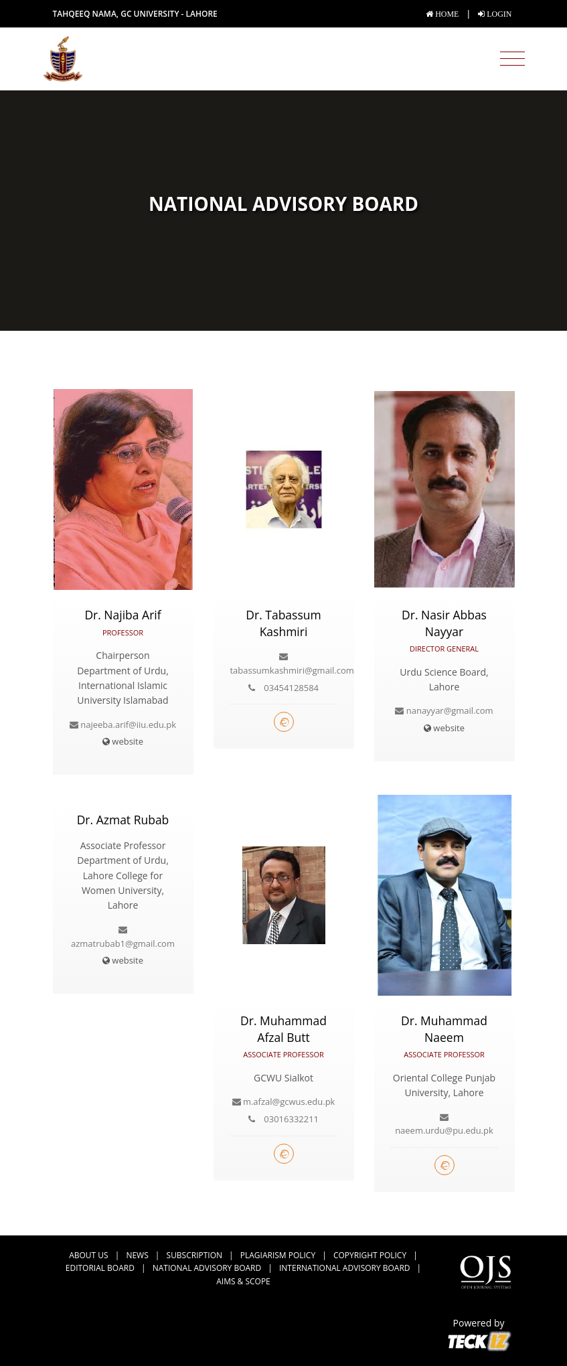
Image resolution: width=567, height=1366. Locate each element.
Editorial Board (100, 1268)
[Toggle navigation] (512, 59)
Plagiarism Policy (277, 1255)
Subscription (194, 1255)
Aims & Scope (243, 1281)
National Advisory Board (207, 1268)
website (122, 741)
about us (88, 1255)
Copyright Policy (369, 1255)
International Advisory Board (344, 1268)
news (137, 1255)
